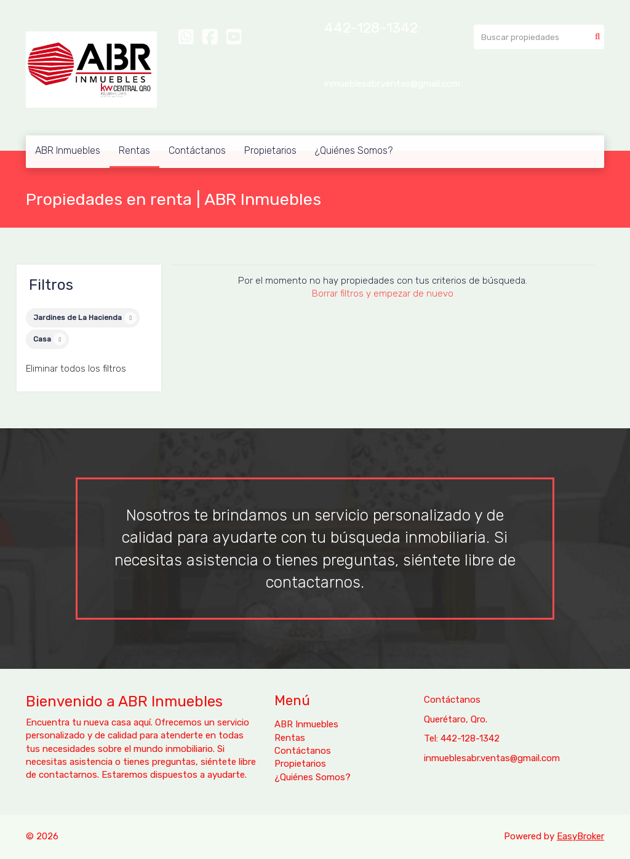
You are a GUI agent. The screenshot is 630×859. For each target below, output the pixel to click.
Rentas (134, 150)
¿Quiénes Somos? (354, 150)
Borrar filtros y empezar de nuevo (382, 293)
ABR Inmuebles (67, 150)
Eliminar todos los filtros (76, 368)
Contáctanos (197, 150)
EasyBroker (580, 836)
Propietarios (270, 150)
